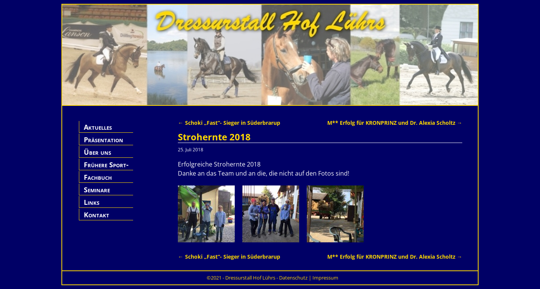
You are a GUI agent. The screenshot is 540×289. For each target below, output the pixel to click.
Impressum (325, 277)
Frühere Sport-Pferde (106, 169)
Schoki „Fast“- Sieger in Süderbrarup (229, 122)
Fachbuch (98, 177)
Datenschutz (293, 277)
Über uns (97, 152)
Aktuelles (98, 127)
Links (91, 202)
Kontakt (96, 214)
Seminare (97, 189)
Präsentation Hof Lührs (103, 144)
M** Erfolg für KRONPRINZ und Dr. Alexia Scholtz (394, 122)
